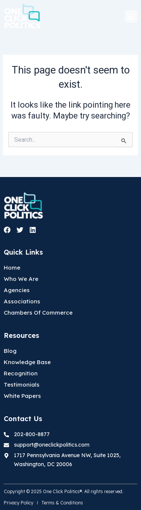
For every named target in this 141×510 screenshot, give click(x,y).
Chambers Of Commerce (38, 312)
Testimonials (21, 384)
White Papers (22, 395)
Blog (10, 350)
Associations (22, 301)
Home (12, 267)
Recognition (21, 373)
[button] (131, 16)
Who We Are (21, 278)
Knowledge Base (27, 362)
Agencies (17, 290)
